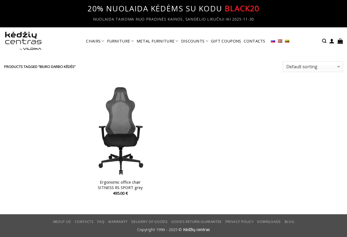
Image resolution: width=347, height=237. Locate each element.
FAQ (100, 221)
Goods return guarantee (196, 221)
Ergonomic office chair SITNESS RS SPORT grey (120, 185)
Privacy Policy (240, 221)
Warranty (118, 221)
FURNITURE (120, 41)
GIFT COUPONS (226, 41)
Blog (289, 221)
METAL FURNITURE (157, 41)
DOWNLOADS (269, 221)
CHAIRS (95, 41)
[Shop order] (313, 66)
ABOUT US (62, 221)
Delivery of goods (149, 221)
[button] (324, 41)
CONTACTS (254, 41)
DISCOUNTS (194, 41)
